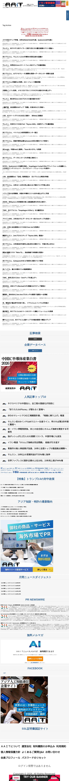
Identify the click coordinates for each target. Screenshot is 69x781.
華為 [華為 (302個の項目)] (31, 35)
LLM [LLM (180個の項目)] (41, 28)
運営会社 (26, 764)
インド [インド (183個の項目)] (40, 29)
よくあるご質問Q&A (33, 770)
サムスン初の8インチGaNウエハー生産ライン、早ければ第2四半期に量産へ (38, 441)
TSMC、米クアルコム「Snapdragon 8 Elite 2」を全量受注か (23, 210)
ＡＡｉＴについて (10, 764)
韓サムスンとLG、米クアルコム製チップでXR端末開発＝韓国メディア (27, 320)
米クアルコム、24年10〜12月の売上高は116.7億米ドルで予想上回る (26, 185)
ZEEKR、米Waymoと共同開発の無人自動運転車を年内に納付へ (24, 202)
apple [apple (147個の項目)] (27, 28)
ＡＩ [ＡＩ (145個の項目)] (62, 490)
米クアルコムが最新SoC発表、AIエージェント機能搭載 (22, 82)
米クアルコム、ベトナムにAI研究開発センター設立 (20, 132)
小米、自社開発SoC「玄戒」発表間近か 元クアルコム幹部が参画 (25, 176)
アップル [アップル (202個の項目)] (33, 29)
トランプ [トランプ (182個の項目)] (44, 31)
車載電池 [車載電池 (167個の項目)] (33, 35)
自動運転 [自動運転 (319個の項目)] (27, 35)
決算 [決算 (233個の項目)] (45, 34)
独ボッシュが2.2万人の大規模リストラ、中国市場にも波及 (34, 454)
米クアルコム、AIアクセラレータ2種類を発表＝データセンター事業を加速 (28, 73)
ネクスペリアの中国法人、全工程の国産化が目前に (31, 421)
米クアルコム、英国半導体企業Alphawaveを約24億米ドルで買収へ (26, 141)
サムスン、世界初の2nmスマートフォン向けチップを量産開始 (24, 65)
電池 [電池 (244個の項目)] (39, 35)
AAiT (4, 691)
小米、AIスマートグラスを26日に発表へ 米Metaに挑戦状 (23, 116)
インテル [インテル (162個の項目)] (37, 29)
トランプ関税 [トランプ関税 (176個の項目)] (37, 488)
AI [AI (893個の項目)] (21, 28)
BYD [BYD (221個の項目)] (29, 28)
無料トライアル (67, 3)
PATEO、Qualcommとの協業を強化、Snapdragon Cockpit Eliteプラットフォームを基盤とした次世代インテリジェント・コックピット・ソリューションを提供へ (34, 167)
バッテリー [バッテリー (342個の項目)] (29, 32)
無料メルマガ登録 (35, 677)
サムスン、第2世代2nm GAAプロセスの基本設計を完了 (21, 99)
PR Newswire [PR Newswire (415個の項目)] (24, 29)
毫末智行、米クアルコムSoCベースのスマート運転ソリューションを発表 (28, 311)
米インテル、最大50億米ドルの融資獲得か (18, 269)
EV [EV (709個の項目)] (33, 28)
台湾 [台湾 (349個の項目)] (40, 34)
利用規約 (61, 764)
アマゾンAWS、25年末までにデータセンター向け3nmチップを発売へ (27, 219)
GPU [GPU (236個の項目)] (36, 28)
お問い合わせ (52, 770)
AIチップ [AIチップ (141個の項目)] (24, 28)
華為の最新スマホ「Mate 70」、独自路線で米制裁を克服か (23, 252)
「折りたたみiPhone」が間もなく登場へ (26, 427)
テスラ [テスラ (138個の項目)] (36, 31)
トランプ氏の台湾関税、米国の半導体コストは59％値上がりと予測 (26, 193)
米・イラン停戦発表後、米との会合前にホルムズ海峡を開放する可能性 (38, 448)
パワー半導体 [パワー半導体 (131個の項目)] (35, 32)
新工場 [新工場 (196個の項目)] (42, 34)
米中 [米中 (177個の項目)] (47, 34)
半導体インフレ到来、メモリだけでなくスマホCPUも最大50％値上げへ (27, 90)
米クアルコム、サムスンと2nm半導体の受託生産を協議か (23, 57)
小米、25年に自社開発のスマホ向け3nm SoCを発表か (21, 227)
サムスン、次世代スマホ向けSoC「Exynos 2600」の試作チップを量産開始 (28, 124)
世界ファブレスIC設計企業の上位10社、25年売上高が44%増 (35, 478)
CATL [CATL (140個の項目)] (31, 28)
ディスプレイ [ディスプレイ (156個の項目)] (40, 31)
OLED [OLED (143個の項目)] (47, 28)
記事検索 (35, 343)
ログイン (67, 15)
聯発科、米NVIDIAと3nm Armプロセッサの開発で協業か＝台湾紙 (25, 294)
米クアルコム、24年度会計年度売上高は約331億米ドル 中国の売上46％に (29, 244)
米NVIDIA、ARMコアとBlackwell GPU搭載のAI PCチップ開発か (24, 286)
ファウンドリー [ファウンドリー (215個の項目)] (41, 32)
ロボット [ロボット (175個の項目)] (25, 34)
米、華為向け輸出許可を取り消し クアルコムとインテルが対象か (26, 303)
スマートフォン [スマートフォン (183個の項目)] (29, 31)
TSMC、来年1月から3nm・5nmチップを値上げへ (20, 278)
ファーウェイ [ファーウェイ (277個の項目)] (4, 490)
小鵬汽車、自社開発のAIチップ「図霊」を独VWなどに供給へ (24, 107)
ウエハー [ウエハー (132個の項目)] (62, 486)
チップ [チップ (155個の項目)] (34, 31)
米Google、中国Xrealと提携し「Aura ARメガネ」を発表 (22, 149)
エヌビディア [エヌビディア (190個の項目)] (4, 488)
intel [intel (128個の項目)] (39, 28)
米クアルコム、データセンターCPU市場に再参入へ (21, 158)
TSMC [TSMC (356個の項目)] (29, 29)
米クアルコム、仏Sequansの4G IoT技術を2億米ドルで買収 (23, 261)
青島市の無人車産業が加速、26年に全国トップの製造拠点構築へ (37, 466)
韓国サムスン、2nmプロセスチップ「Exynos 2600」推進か (23, 235)
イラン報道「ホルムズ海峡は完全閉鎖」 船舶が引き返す (35, 460)
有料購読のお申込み (44, 764)
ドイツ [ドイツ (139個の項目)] (26, 32)
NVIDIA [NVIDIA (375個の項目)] (44, 28)
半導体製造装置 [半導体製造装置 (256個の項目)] (35, 34)
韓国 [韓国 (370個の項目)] (41, 35)
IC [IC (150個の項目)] (37, 28)
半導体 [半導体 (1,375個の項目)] (29, 34)
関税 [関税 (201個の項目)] (36, 35)
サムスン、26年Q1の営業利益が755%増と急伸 (29, 472)
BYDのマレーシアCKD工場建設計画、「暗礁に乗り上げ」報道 (36, 433)
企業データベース (35, 364)
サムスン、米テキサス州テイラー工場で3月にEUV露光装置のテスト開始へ (28, 48)
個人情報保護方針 (34, 680)
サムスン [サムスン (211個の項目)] (24, 31)
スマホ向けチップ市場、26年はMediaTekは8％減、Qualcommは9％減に (27, 40)
